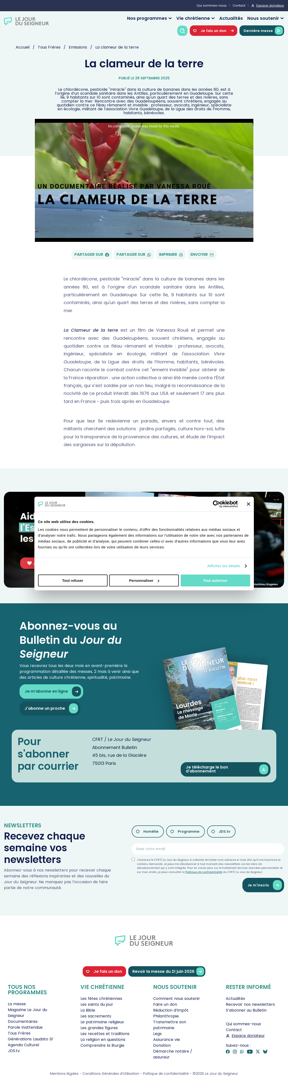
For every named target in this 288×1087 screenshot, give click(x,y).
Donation (162, 1045)
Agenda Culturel (23, 1045)
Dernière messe (263, 31)
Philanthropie (166, 1016)
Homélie (151, 831)
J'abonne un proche (51, 708)
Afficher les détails (223, 566)
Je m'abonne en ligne (53, 692)
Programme (188, 831)
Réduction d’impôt (171, 1010)
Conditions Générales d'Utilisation (110, 1073)
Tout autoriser (215, 580)
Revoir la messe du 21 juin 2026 (168, 971)
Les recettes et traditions (104, 1033)
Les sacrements (95, 1016)
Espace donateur (270, 5)
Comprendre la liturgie (102, 1045)
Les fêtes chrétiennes (101, 998)
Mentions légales (64, 1073)
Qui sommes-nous (212, 5)
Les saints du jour (96, 1004)
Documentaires (23, 1021)
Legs (157, 1033)
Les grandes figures (99, 1028)
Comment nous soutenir (176, 998)
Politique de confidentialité (203, 872)
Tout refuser (72, 580)
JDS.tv (224, 831)
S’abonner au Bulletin (246, 1010)
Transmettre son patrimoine (169, 1025)
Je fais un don (213, 31)
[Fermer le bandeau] (248, 504)
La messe (17, 1004)
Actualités (231, 18)
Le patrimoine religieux (102, 1022)
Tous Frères (19, 1033)
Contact (239, 5)
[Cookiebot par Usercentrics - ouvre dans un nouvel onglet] (216, 504)
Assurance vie (166, 1039)
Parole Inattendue (25, 1027)
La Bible (87, 1010)
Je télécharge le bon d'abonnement (227, 769)
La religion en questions (102, 1039)
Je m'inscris (265, 885)
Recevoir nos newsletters (250, 1004)
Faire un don (165, 1004)
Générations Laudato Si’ (30, 1039)
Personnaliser (144, 580)
